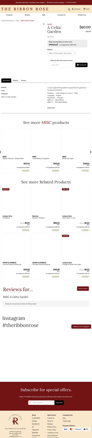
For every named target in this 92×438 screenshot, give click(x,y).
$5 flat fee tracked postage (55, 2)
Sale (43, 15)
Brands (27, 15)
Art (33, 404)
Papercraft (35, 407)
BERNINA (35, 410)
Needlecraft (35, 401)
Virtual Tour (82, 15)
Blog (64, 396)
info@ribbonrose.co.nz (15, 414)
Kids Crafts (35, 421)
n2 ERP (89, 435)
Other (33, 424)
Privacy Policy (51, 407)
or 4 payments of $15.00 (62, 45)
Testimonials (67, 399)
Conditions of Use (52, 410)
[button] (76, 9)
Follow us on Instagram (81, 327)
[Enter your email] (43, 380)
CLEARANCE (36, 396)
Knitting (34, 399)
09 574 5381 (72, 2)
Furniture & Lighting (38, 418)
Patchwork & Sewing (7, 20)
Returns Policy (51, 404)
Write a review (83, 289)
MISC (49, 24)
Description (6, 80)
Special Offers (36, 430)
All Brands (35, 427)
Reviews (23, 80)
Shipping (15, 80)
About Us (50, 399)
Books (17, 20)
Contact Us (61, 15)
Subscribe (59, 380)
